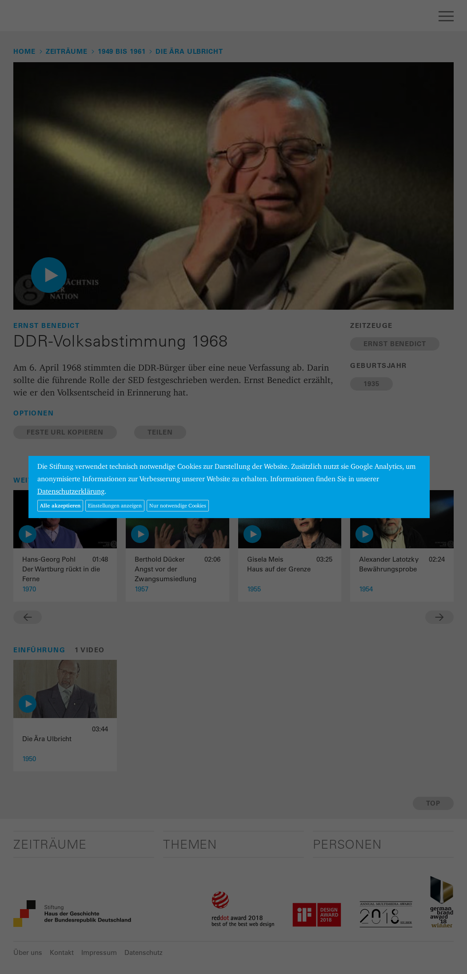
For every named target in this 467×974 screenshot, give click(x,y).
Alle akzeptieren (60, 505)
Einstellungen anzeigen (115, 505)
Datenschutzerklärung (70, 491)
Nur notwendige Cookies (177, 505)
